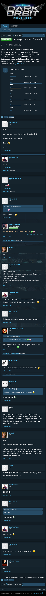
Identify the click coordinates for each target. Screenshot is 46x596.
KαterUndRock (13, 157)
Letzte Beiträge (7, 30)
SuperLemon (15, 353)
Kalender (14, 26)
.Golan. (11, 407)
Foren (5, 26)
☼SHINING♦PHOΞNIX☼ (9, 240)
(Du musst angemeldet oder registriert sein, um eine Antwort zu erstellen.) (25, 577)
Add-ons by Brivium (38, 593)
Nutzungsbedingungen (32, 592)
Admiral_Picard (14, 561)
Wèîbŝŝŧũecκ (6, 374)
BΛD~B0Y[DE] (13, 360)
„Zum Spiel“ (19, 64)
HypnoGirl (12, 247)
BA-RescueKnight (15, 224)
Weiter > (11, 117)
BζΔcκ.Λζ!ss (6, 353)
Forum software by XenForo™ (24, 593)
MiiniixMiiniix (13, 122)
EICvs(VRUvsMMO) (15, 178)
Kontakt (39, 589)
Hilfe (44, 589)
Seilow (11, 465)
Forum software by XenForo (8, 593)
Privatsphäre (42, 592)
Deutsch (3, 589)
